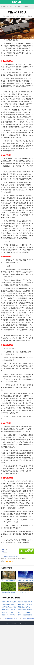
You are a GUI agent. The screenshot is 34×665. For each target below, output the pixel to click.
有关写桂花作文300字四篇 (9, 607)
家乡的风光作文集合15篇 (25, 604)
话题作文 (25, 6)
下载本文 (29, 16)
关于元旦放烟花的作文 (24, 607)
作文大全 (18, 6)
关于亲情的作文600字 (8, 612)
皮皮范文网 (15, 623)
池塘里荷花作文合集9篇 (8, 609)
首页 (11, 6)
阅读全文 (22, 16)
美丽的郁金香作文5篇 (8, 604)
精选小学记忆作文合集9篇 (25, 609)
